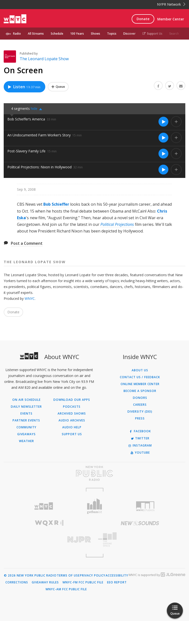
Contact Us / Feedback (140, 377)
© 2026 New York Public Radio (30, 575)
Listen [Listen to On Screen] (23, 86)
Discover (129, 33)
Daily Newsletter (26, 406)
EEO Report (117, 582)
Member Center (170, 19)
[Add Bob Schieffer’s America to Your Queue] (176, 121)
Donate (143, 18)
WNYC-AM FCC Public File (66, 589)
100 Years (77, 33)
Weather (26, 441)
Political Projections (117, 224)
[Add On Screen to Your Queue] (58, 86)
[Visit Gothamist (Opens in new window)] (94, 506)
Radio (17, 33)
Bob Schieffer (56, 204)
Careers (140, 404)
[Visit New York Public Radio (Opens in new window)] (94, 473)
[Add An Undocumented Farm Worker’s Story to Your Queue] (176, 137)
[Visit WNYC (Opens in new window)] (43, 506)
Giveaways (26, 434)
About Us (140, 370)
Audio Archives (72, 420)
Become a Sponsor (140, 391)
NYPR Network (171, 4)
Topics (111, 33)
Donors (140, 397)
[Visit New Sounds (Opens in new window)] (139, 523)
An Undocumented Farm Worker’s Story (39, 135)
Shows (95, 33)
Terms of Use (68, 575)
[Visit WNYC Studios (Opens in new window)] (145, 506)
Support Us (152, 33)
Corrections (16, 582)
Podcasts (71, 406)
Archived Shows (72, 413)
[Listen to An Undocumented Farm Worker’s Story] (163, 138)
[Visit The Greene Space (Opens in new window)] (139, 539)
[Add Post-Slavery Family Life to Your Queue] (176, 153)
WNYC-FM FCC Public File (83, 582)
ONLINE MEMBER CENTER (140, 384)
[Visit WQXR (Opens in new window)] (49, 523)
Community (26, 427)
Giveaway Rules (45, 582)
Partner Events (26, 420)
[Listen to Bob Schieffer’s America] (163, 122)
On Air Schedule (26, 399)
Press (140, 418)
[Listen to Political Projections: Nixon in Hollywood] (163, 169)
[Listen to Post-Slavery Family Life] (163, 154)
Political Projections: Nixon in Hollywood (39, 167)
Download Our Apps (71, 399)
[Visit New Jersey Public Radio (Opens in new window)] (49, 539)
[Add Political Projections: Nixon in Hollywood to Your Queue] (176, 169)
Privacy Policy (92, 575)
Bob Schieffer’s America (26, 119)
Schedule (57, 33)
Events (26, 413)
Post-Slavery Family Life (26, 151)
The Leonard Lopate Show (44, 58)
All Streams (36, 33)
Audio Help (71, 427)
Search (174, 33)
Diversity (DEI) (139, 411)
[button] (38, 108)
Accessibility (117, 575)
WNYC (30, 298)
